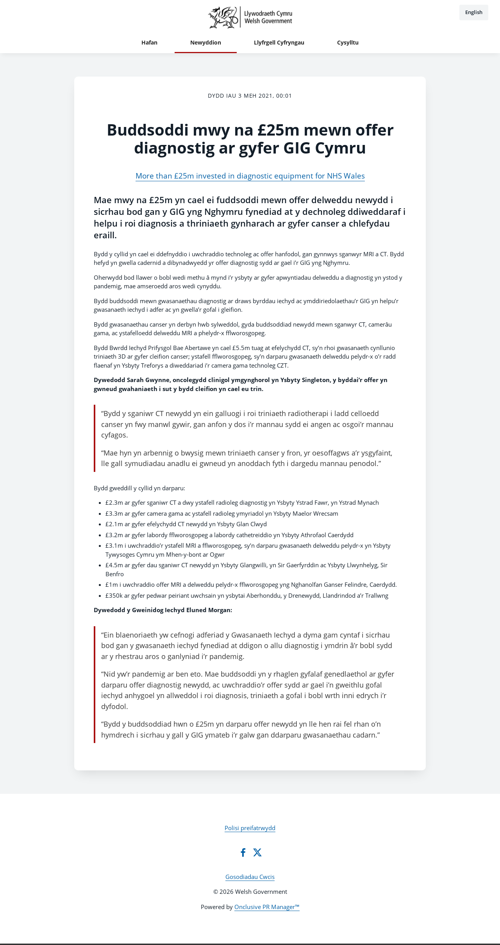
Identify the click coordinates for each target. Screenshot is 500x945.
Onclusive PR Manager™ (267, 907)
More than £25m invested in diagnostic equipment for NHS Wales (250, 176)
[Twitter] (257, 852)
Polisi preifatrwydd (250, 828)
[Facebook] (243, 852)
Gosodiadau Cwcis (250, 877)
